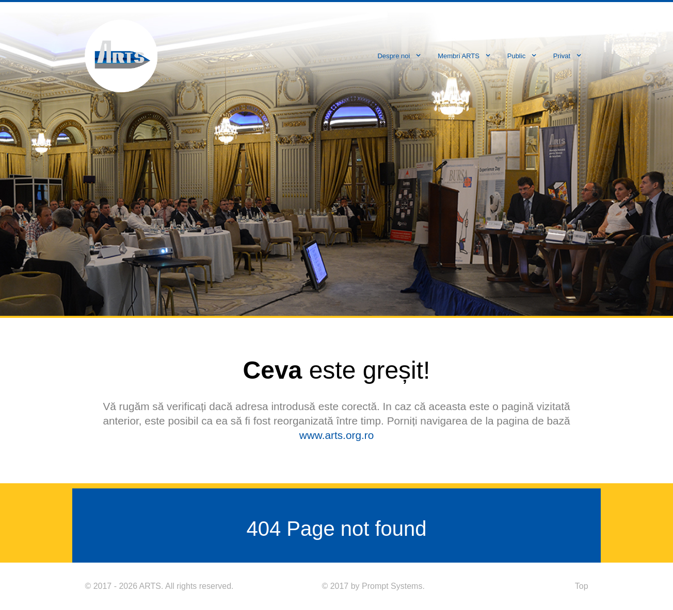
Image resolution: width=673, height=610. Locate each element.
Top (581, 586)
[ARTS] (121, 55)
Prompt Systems (392, 586)
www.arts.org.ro (336, 435)
